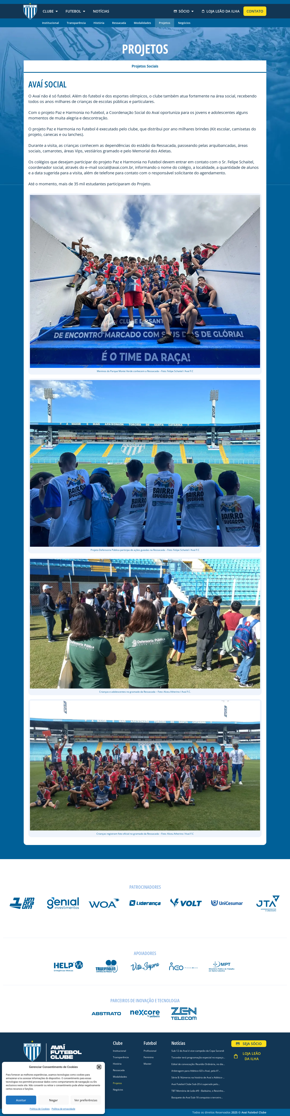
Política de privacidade (63, 1109)
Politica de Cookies (40, 1109)
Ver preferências (85, 1100)
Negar (53, 1100)
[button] (99, 1067)
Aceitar (21, 1100)
